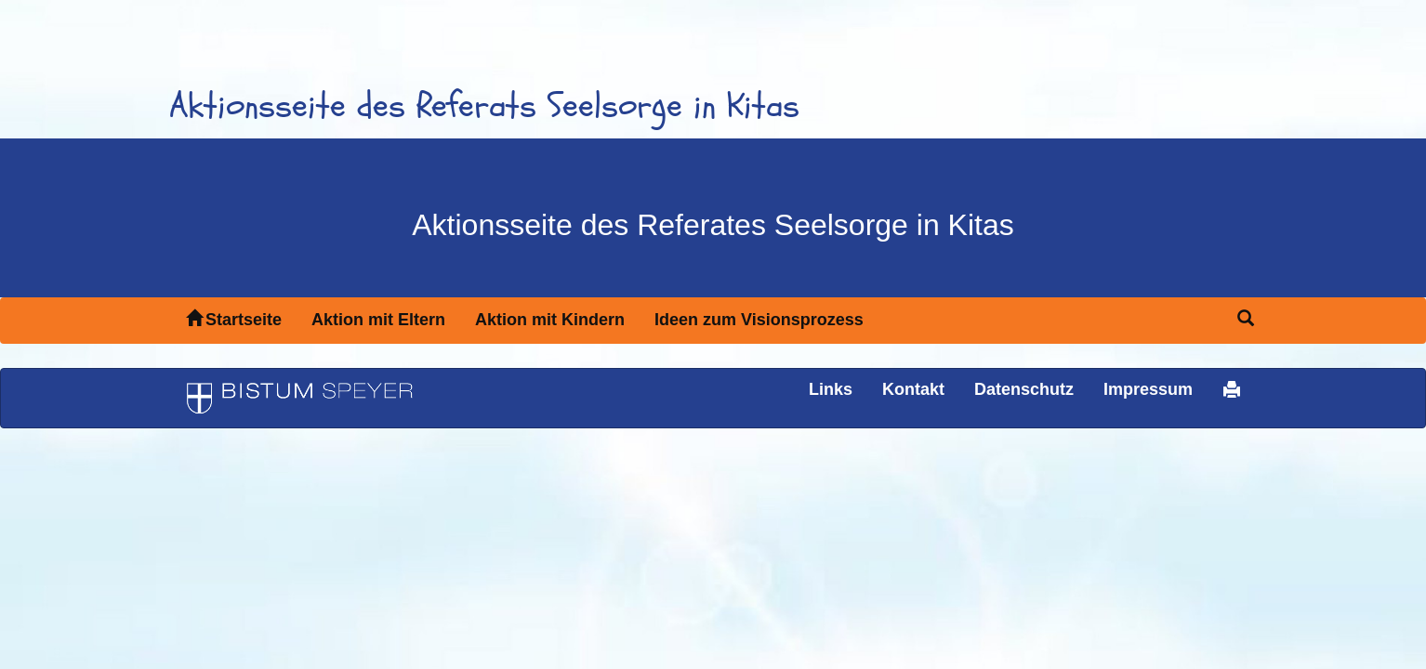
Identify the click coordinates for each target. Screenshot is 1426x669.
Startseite (234, 319)
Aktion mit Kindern (550, 319)
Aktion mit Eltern (378, 319)
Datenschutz (1024, 389)
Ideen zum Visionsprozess (759, 319)
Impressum (1148, 389)
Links (830, 389)
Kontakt (913, 389)
